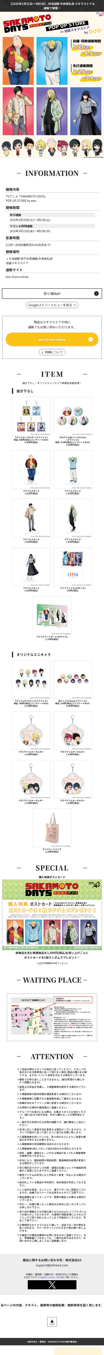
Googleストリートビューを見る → (52, 305)
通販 (46, 8)
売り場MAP (52, 293)
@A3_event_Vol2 (51, 1277)
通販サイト (78, 1347)
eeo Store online (52, 339)
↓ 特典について (52, 352)
